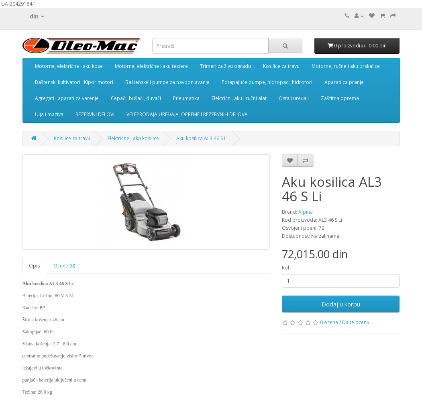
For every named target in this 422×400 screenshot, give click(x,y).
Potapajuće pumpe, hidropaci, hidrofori (267, 82)
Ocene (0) (64, 265)
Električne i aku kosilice (133, 138)
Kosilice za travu (281, 66)
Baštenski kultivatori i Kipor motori (74, 82)
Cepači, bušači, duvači (136, 98)
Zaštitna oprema (340, 98)
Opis (34, 265)
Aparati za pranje (344, 82)
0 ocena (329, 322)
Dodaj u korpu (341, 304)
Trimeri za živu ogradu (225, 66)
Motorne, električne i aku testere (151, 66)
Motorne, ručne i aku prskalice (346, 66)
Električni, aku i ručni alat (239, 98)
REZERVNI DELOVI (94, 114)
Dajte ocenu (355, 322)
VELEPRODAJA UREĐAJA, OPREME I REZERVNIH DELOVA (187, 114)
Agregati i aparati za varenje (67, 98)
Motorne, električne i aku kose (69, 66)
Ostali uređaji (294, 98)
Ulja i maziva (49, 114)
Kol (285, 267)
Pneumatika (186, 98)
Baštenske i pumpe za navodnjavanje (167, 82)
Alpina (305, 211)
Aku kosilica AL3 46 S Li (202, 138)
